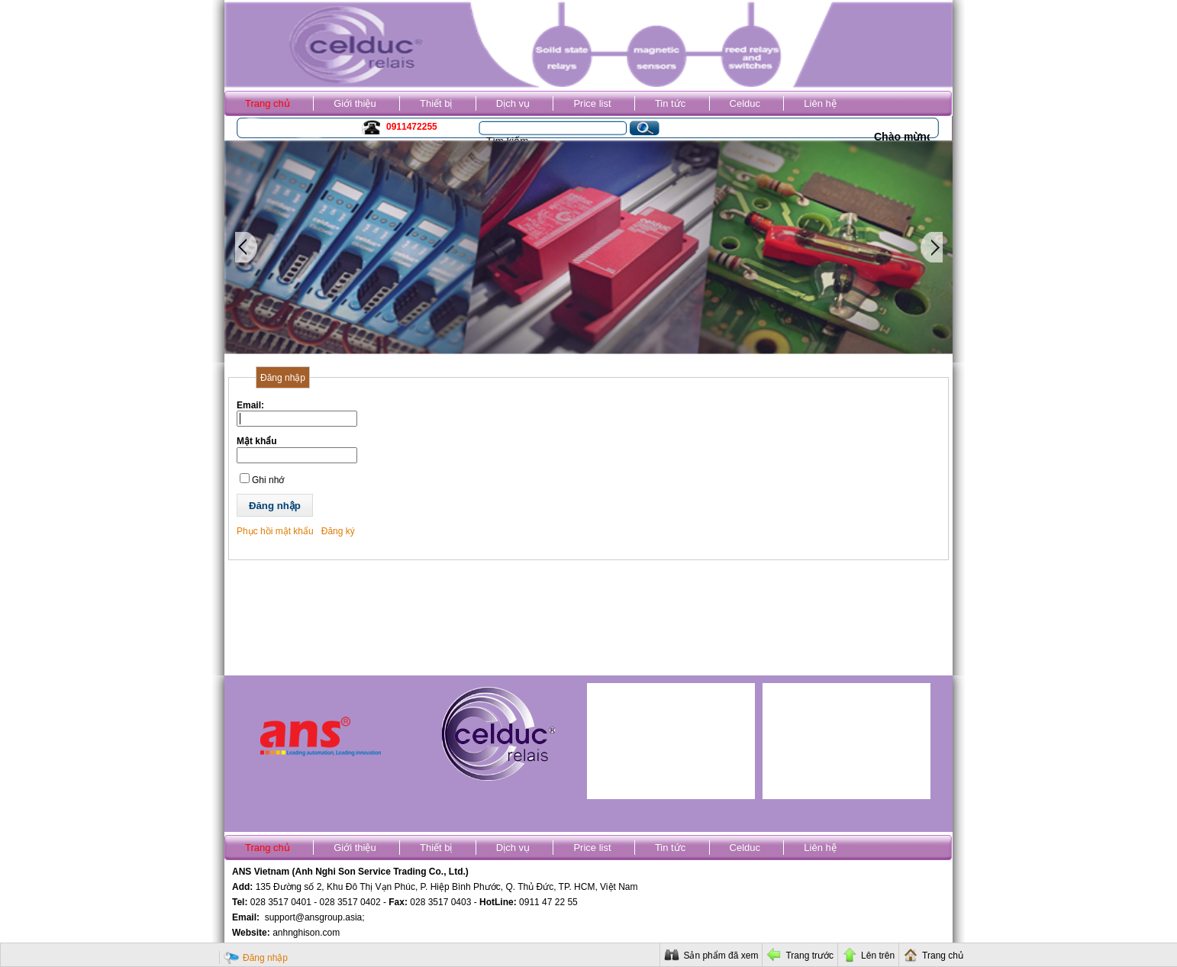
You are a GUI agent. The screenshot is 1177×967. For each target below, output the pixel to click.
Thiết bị (436, 103)
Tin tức (670, 103)
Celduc (745, 103)
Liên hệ (820, 103)
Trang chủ (267, 103)
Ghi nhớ (268, 480)
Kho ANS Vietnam (284, 128)
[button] (275, 505)
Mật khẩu (257, 441)
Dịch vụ (513, 103)
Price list (592, 103)
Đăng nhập (265, 957)
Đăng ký (338, 531)
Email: (250, 405)
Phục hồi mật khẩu (275, 531)
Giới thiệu (355, 103)
